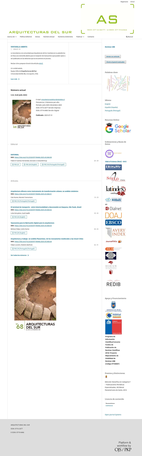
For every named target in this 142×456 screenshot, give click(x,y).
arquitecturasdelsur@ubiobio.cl (53, 99)
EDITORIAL (15, 155)
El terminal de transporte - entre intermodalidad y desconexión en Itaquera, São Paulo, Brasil (46, 207)
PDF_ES (16, 164)
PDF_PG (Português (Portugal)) (54, 164)
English (107, 104)
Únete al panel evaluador (115, 62)
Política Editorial (26, 37)
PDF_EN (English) (31, 164)
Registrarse (124, 2)
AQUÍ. (41, 63)
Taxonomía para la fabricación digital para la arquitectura (32, 223)
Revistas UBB (110, 47)
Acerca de (11, 37)
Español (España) (111, 107)
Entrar (132, 2)
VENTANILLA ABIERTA (19, 47)
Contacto (91, 37)
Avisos (37, 37)
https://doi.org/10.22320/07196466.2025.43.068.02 (33, 210)
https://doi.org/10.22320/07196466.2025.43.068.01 (33, 194)
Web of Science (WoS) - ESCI (115, 161)
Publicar (79, 37)
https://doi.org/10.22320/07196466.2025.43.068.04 (33, 241)
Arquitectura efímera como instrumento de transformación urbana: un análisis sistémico (44, 191)
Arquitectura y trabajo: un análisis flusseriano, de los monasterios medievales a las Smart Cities (47, 239)
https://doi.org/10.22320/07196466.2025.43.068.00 (33, 157)
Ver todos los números (19, 255)
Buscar (129, 37)
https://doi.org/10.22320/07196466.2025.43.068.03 (33, 226)
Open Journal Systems (113, 415)
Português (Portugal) (112, 111)
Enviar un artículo (112, 56)
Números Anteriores (65, 37)
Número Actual (48, 37)
